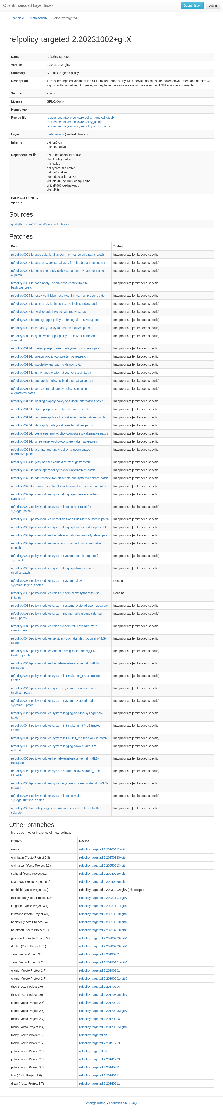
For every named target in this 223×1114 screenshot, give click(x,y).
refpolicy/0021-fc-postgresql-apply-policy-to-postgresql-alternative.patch (59, 433)
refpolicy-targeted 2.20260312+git (102, 849)
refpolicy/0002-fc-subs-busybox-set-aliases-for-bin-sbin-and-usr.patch (58, 262)
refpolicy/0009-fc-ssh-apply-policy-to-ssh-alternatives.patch (51, 328)
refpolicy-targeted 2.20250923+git (102, 857)
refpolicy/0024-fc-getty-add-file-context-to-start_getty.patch (50, 462)
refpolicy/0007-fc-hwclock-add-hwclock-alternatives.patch (49, 311)
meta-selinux (38, 18)
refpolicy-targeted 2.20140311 (99, 1067)
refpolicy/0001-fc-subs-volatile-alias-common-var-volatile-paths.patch (57, 254)
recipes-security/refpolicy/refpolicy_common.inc (79, 126)
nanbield (18, 18)
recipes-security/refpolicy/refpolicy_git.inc (74, 122)
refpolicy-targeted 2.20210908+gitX (103, 914)
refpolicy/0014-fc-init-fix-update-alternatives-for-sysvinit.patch (52, 372)
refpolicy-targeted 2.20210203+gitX (103, 922)
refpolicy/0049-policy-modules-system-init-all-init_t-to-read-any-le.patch (59, 738)
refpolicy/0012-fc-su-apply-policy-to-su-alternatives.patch (49, 356)
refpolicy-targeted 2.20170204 (99, 986)
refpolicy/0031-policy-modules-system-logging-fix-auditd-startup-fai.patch (60, 527)
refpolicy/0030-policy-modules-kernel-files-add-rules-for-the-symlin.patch (60, 519)
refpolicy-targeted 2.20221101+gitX (103, 898)
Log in (213, 5)
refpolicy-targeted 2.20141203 (99, 1059)
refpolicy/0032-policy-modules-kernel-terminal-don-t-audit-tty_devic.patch (60, 535)
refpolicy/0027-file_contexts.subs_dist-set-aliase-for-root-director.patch (58, 486)
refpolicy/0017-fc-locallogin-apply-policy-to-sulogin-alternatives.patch (57, 401)
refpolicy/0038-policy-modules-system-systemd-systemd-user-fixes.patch (60, 605)
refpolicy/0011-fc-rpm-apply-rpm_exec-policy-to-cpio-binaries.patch (56, 348)
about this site (118, 1103)
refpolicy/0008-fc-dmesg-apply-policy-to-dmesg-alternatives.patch (55, 320)
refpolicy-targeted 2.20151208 (99, 1043)
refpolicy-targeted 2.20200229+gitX (103, 938)
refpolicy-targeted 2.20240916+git (102, 873)
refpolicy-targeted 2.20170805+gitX (103, 994)
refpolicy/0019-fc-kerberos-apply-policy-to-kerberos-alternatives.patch (58, 417)
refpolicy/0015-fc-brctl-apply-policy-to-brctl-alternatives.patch (52, 380)
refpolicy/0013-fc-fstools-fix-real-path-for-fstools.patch (47, 364)
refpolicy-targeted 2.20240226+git (102, 881)
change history (96, 1103)
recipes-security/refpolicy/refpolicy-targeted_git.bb (80, 117)
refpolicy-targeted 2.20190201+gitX (103, 962)
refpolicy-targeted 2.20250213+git (102, 865)
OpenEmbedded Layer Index (28, 5)
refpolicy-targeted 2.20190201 (99, 954)
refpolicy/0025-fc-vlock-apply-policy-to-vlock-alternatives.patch (53, 470)
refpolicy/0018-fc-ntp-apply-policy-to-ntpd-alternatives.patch (51, 409)
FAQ (133, 1103)
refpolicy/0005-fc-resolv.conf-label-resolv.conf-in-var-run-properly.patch (58, 295)
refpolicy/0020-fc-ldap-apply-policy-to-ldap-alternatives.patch (52, 425)
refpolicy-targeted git (93, 1035)
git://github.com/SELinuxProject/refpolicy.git (40, 224)
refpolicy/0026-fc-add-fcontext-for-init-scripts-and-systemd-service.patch (59, 478)
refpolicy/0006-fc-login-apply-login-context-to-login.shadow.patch (54, 303)
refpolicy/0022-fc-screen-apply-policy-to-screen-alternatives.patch (55, 441)
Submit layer (192, 5)
